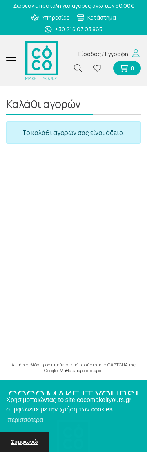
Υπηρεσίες (50, 17)
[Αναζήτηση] (81, 68)
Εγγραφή (116, 53)
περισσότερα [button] (25, 419)
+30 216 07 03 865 (73, 29)
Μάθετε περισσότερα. (81, 370)
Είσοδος (89, 53)
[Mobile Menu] (14, 61)
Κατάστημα (96, 17)
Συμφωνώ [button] (24, 442)
